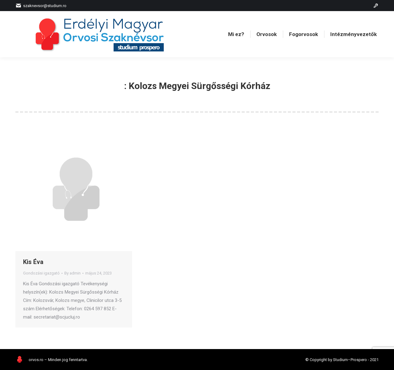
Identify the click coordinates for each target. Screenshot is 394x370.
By (72, 273)
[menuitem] (236, 34)
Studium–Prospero (350, 359)
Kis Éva (33, 262)
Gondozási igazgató (41, 273)
